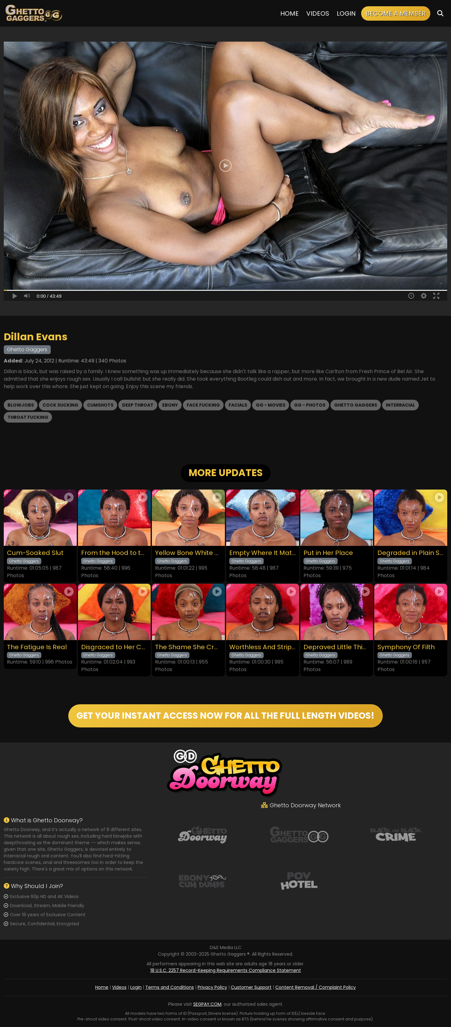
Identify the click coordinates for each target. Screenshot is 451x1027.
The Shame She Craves (188, 647)
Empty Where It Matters (262, 553)
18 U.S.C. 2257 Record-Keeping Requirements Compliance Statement (225, 970)
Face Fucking (203, 405)
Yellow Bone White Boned (188, 553)
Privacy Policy (212, 987)
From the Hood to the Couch (114, 553)
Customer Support (251, 987)
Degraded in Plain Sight (410, 553)
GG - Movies (270, 405)
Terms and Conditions (169, 987)
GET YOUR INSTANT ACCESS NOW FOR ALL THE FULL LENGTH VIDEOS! (225, 716)
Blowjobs (21, 405)
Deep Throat (137, 405)
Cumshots (100, 405)
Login (346, 13)
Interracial (400, 405)
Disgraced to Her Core (114, 647)
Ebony (170, 405)
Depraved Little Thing (336, 647)
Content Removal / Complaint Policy (315, 987)
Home (289, 13)
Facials (238, 405)
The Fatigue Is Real (37, 647)
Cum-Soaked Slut (35, 553)
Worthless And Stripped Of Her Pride (262, 647)
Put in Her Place (328, 553)
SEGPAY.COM (207, 1004)
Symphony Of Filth (406, 647)
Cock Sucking (60, 405)
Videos (317, 13)
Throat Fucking (28, 417)
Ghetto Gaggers (355, 405)
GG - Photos (309, 405)
